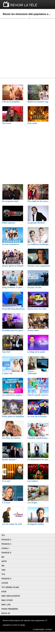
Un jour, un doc (35, 287)
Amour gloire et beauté (12, 266)
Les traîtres (33, 481)
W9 (2, 565)
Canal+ (5, 548)
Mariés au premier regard (39, 102)
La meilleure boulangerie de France (39, 244)
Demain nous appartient (39, 266)
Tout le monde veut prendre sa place (39, 395)
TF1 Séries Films (10, 587)
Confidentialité (38, 629)
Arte (4, 561)
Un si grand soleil (10, 201)
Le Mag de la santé (36, 352)
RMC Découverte (10, 596)
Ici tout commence (10, 244)
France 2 (6, 539)
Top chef (6, 352)
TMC (3, 570)
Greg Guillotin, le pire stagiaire (13, 287)
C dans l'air (7, 373)
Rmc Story (7, 600)
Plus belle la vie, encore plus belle (39, 201)
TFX (3, 574)
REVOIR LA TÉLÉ (23, 5)
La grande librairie (36, 223)
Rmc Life (6, 604)
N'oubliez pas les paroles (13, 330)
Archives (49, 629)
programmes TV (41, 621)
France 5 (6, 552)
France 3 (6, 544)
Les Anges (32, 502)
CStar (4, 583)
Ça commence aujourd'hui (13, 395)
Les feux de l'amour (11, 438)
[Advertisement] (27, 48)
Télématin (32, 373)
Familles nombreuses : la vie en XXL (39, 438)
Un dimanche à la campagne (39, 459)
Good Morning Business (13, 309)
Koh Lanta (32, 123)
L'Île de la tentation (11, 102)
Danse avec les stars (37, 309)
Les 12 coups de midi (12, 524)
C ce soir (6, 481)
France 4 (6, 578)
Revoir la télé (8, 621)
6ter (3, 591)
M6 (2, 557)
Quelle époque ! (9, 459)
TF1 (3, 535)
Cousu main (33, 330)
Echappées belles (36, 524)
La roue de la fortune (37, 416)
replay (22, 625)
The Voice (6, 123)
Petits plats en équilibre (13, 416)
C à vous (6, 502)
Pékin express (8, 223)
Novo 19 (5, 613)
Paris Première (9, 609)
